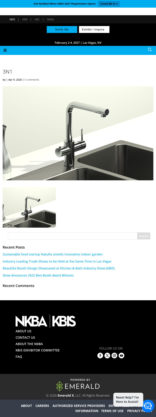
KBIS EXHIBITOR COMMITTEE (38, 350)
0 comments (32, 79)
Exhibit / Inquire (93, 29)
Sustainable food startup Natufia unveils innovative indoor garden (53, 254)
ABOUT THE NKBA (29, 344)
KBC (37, 19)
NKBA (50, 19)
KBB (24, 19)
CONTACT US (25, 337)
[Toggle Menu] (78, 50)
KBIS (12, 19)
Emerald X (66, 395)
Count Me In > (109, 3)
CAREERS (42, 406)
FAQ (19, 356)
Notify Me (62, 29)
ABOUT (26, 406)
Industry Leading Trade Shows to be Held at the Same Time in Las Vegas (57, 261)
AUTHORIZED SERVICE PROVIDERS (79, 406)
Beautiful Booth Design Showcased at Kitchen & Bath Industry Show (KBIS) (59, 268)
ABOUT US (23, 331)
